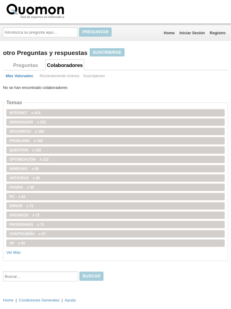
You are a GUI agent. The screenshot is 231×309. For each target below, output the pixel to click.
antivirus (24, 178)
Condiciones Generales (39, 300)
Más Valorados (19, 76)
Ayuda (70, 300)
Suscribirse (107, 52)
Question (25, 150)
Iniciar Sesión (192, 33)
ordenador (27, 122)
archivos (24, 215)
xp (17, 243)
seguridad (26, 131)
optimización (29, 159)
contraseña (27, 234)
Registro (218, 33)
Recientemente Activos (59, 76)
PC (17, 197)
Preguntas (25, 65)
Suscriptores (94, 76)
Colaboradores (65, 65)
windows (23, 169)
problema (26, 141)
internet (24, 113)
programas (26, 225)
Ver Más (13, 252)
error (21, 206)
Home (169, 33)
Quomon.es (54, 10)
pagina (21, 187)
